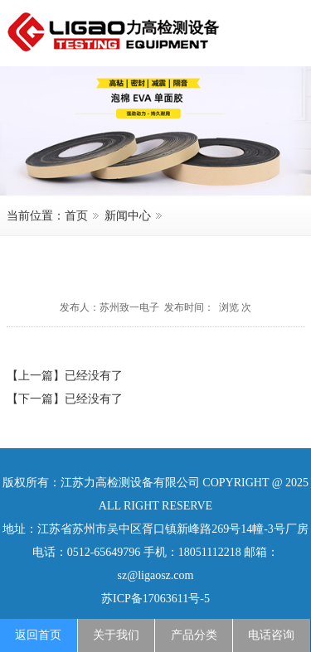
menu (282, 30)
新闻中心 (127, 216)
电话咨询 (271, 635)
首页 (76, 216)
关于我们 (116, 635)
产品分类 (194, 635)
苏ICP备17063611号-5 (155, 598)
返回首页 (38, 635)
